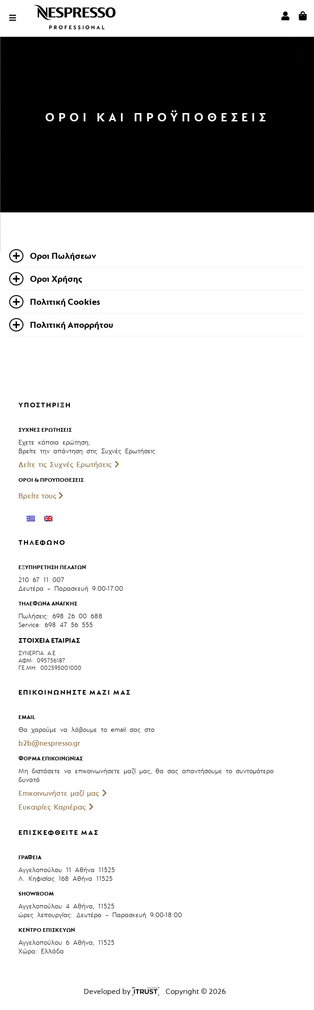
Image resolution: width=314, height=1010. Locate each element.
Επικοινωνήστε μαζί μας (62, 793)
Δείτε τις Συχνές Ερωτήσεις (69, 464)
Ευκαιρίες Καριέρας (56, 807)
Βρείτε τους (40, 496)
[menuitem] (31, 518)
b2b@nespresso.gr (49, 743)
